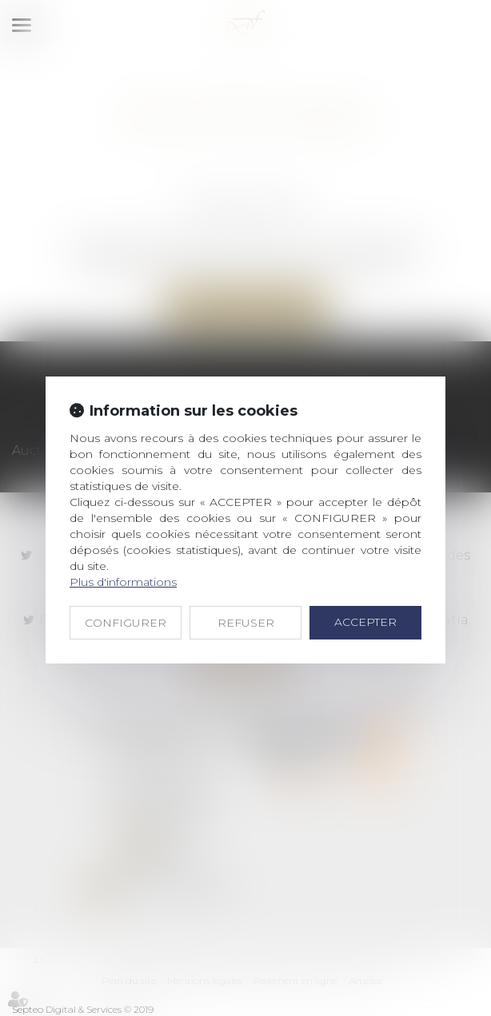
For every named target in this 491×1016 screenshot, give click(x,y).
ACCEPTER (365, 622)
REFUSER (246, 623)
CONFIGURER (125, 623)
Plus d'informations (123, 582)
